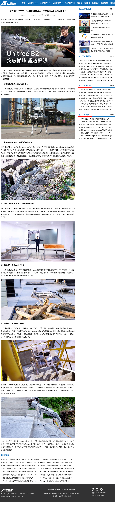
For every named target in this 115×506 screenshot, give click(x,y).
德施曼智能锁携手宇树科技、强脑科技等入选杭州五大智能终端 (23, 465)
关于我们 (50, 489)
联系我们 (58, 489)
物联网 (87, 3)
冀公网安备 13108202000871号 (69, 493)
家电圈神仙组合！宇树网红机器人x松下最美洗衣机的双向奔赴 (23, 481)
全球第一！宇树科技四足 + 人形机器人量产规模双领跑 (20, 459)
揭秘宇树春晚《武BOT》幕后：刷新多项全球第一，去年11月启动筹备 (25, 468)
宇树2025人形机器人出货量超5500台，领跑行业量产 (57, 468)
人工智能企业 (32, 3)
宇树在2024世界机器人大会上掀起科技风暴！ (54, 481)
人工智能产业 (57, 3)
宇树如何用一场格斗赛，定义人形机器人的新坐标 (56, 478)
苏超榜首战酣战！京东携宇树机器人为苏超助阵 (18, 478)
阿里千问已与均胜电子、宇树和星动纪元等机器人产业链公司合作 (24, 472)
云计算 (79, 3)
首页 (23, 3)
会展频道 (72, 489)
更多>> (112, 9)
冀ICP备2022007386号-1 (51, 493)
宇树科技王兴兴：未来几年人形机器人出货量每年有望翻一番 (59, 475)
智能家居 (95, 3)
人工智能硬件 (45, 3)
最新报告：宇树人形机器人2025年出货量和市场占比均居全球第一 (61, 462)
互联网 (112, 3)
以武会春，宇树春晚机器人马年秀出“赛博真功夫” (55, 465)
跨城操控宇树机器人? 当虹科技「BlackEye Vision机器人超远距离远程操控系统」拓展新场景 (32, 475)
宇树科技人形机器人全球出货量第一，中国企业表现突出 (21, 462)
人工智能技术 (70, 3)
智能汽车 (104, 3)
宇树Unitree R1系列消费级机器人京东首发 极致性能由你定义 (59, 472)
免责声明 (65, 489)
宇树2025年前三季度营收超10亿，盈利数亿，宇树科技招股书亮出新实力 (63, 459)
